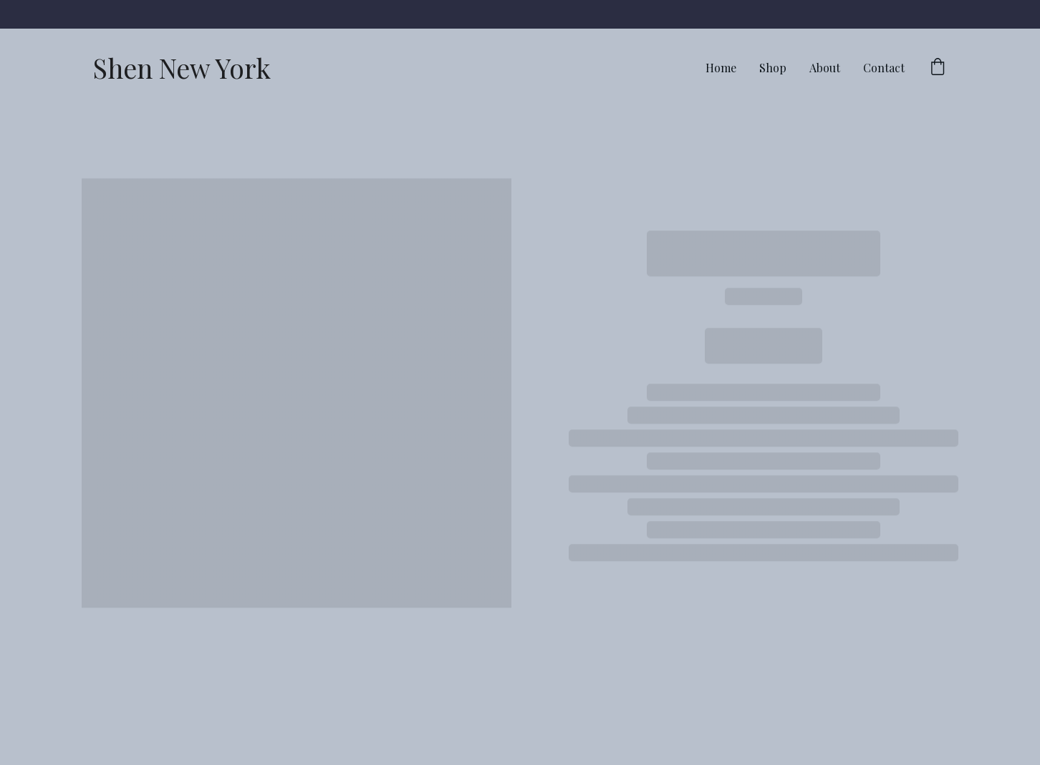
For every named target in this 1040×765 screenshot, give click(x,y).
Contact (884, 67)
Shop (772, 67)
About (824, 67)
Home (721, 67)
